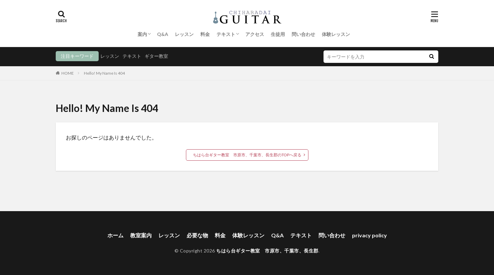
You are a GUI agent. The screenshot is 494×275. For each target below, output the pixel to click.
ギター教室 (156, 56)
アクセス (254, 34)
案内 (142, 34)
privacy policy (369, 235)
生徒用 (278, 34)
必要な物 (197, 235)
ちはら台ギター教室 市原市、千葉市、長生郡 (267, 250)
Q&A (162, 34)
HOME (67, 73)
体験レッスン (336, 34)
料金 (205, 34)
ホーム (115, 235)
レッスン (184, 34)
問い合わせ (303, 34)
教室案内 (141, 235)
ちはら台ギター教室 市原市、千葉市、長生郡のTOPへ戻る (247, 154)
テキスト (225, 34)
